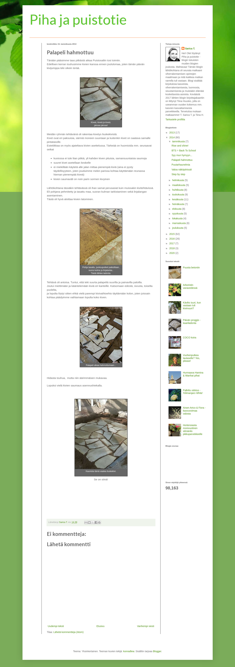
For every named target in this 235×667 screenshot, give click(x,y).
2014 (172, 137)
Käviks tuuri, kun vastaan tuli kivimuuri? (192, 305)
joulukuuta (178, 227)
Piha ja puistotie (78, 19)
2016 (172, 238)
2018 (172, 248)
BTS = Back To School (183, 150)
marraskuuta (179, 223)
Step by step (178, 174)
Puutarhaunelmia (180, 164)
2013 (172, 132)
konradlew (128, 651)
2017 (172, 243)
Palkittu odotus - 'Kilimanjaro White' (193, 392)
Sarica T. (190, 48)
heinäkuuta (178, 204)
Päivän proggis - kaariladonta (192, 321)
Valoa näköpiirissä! (181, 169)
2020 (172, 253)
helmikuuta (178, 180)
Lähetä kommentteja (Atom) (68, 632)
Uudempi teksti (56, 626)
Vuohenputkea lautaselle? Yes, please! (191, 358)
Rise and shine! (179, 145)
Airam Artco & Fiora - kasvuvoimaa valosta (194, 410)
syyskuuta (178, 213)
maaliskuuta (179, 185)
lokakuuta (177, 218)
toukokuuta (178, 194)
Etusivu (100, 626)
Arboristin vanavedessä (190, 286)
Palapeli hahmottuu (181, 160)
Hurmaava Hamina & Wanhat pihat (193, 374)
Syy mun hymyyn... (181, 155)
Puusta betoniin (191, 267)
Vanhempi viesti (145, 626)
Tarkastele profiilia (175, 119)
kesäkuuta (178, 199)
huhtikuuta (178, 189)
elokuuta (177, 208)
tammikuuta (178, 141)
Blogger (157, 651)
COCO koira (189, 337)
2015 (172, 234)
